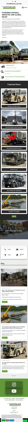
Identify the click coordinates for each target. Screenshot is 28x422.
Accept (3, 420)
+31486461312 (14, 408)
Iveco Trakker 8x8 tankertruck (14, 190)
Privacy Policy (21, 398)
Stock (5, 398)
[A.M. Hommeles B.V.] (14, 404)
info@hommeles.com (14, 412)
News (10, 398)
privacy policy (4, 418)
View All (14, 216)
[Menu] (23, 7)
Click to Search (7, 73)
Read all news (14, 375)
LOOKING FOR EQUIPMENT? (12, 71)
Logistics (13, 398)
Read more (5, 301)
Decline (7, 420)
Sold (7, 398)
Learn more (11, 420)
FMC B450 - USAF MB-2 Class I (14, 106)
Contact (17, 398)
